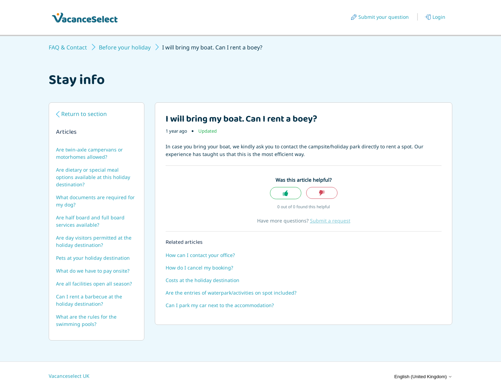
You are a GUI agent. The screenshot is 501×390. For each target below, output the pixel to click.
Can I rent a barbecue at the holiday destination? (89, 300)
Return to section (84, 114)
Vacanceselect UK (69, 376)
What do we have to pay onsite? (92, 270)
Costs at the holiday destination (202, 280)
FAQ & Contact (68, 47)
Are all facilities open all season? (94, 283)
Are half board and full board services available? (90, 221)
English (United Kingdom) (423, 376)
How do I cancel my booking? (199, 267)
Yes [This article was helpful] (285, 193)
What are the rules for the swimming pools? (86, 320)
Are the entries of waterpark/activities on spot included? (231, 292)
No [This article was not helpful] (321, 193)
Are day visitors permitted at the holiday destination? (94, 241)
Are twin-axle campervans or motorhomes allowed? (89, 153)
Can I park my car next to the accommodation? (220, 305)
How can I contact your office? (200, 255)
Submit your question (383, 17)
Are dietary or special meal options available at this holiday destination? (93, 177)
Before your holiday (125, 47)
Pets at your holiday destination (93, 258)
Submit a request (330, 220)
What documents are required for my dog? (95, 201)
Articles (66, 132)
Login (438, 17)
